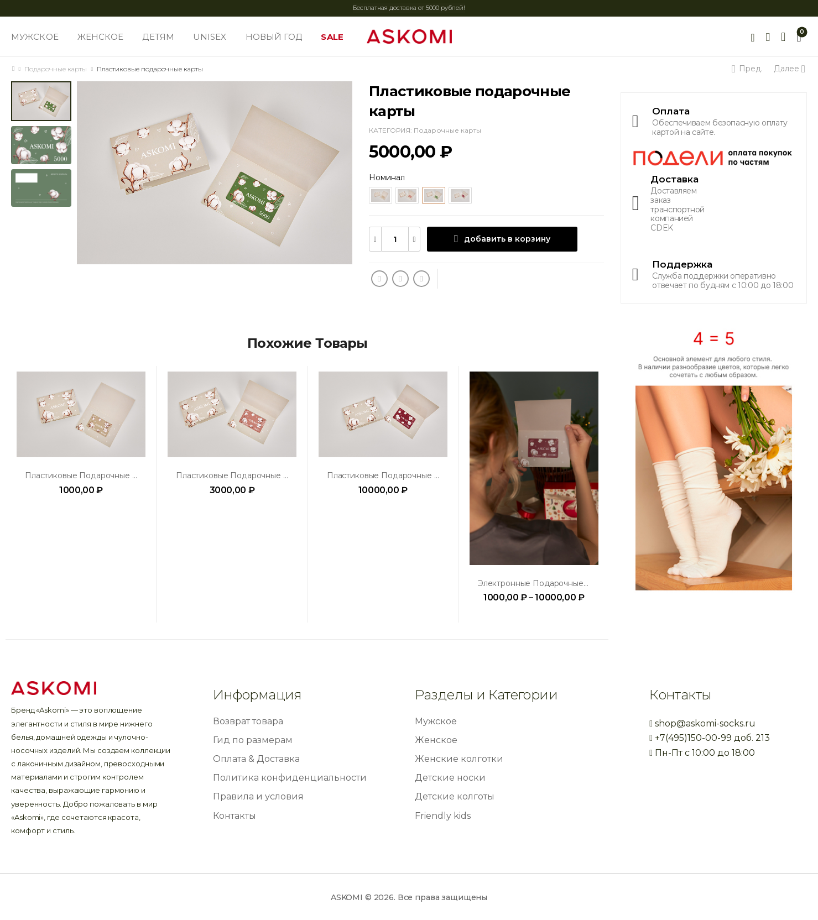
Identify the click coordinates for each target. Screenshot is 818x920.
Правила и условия (258, 796)
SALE (332, 37)
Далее (788, 69)
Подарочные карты (55, 69)
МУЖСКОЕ (35, 37)
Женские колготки (459, 759)
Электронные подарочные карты (543, 583)
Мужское (436, 721)
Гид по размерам (253, 740)
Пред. (749, 69)
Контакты (234, 816)
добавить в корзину (507, 239)
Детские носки (450, 777)
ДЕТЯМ (158, 37)
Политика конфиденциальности (290, 777)
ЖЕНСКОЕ (100, 37)
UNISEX (210, 37)
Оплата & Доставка (256, 759)
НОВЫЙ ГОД (274, 37)
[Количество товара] (395, 239)
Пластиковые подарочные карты (90, 475)
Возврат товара (248, 721)
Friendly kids (443, 816)
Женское (436, 740)
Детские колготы (454, 796)
